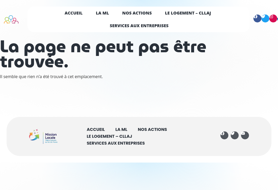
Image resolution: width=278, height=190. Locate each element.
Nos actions (137, 13)
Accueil (74, 13)
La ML (102, 13)
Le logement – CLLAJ (188, 13)
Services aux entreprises (139, 25)
